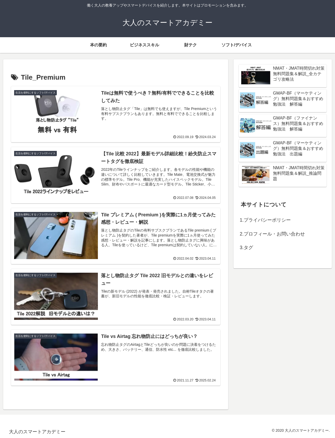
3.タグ (246, 247)
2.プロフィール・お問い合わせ (272, 234)
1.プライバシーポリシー (265, 220)
